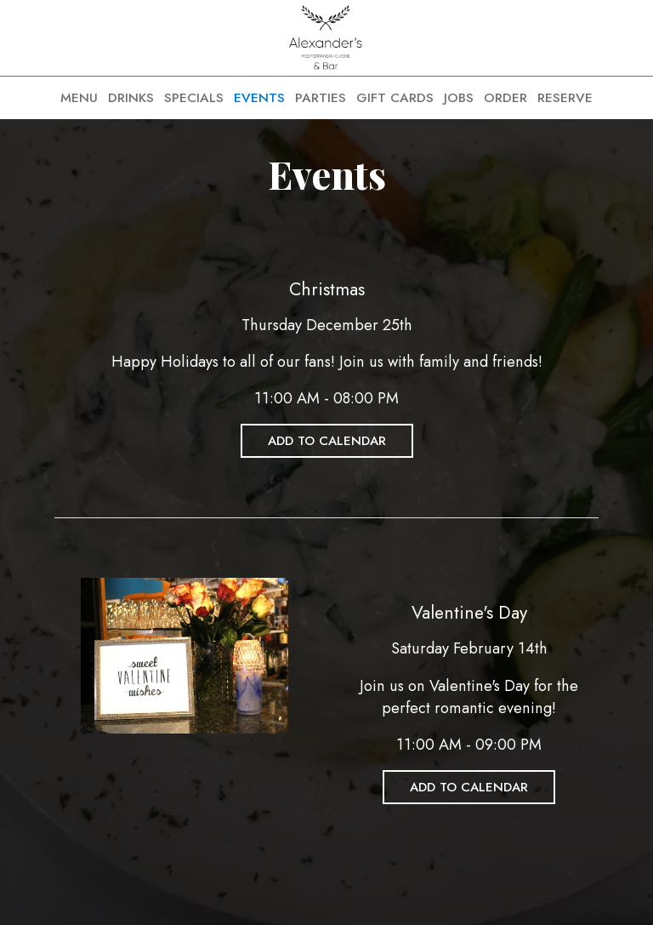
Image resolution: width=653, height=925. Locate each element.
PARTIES (320, 97)
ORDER (505, 97)
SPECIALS (194, 97)
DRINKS (131, 97)
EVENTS (259, 97)
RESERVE (565, 97)
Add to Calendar (327, 440)
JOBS (459, 97)
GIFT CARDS (395, 97)
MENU (79, 97)
